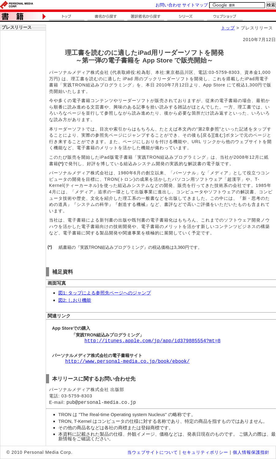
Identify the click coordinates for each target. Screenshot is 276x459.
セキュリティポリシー (205, 452)
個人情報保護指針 (251, 452)
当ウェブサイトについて (152, 452)
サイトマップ (195, 5)
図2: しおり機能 (74, 300)
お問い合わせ (168, 5)
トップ (228, 27)
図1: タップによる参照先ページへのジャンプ (104, 292)
